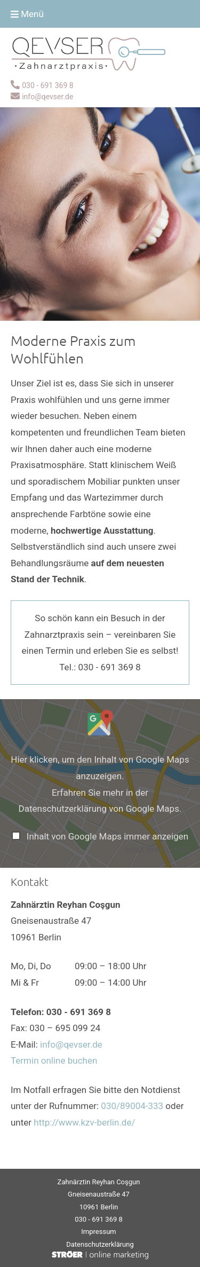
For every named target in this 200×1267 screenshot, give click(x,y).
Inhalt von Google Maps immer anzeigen (107, 836)
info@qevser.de (47, 96)
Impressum (98, 1232)
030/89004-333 (132, 1105)
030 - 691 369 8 (47, 85)
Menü (27, 14)
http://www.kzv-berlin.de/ (84, 1122)
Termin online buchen (54, 1060)
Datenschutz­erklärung (100, 1244)
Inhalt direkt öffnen (157, 849)
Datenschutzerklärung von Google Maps (99, 808)
